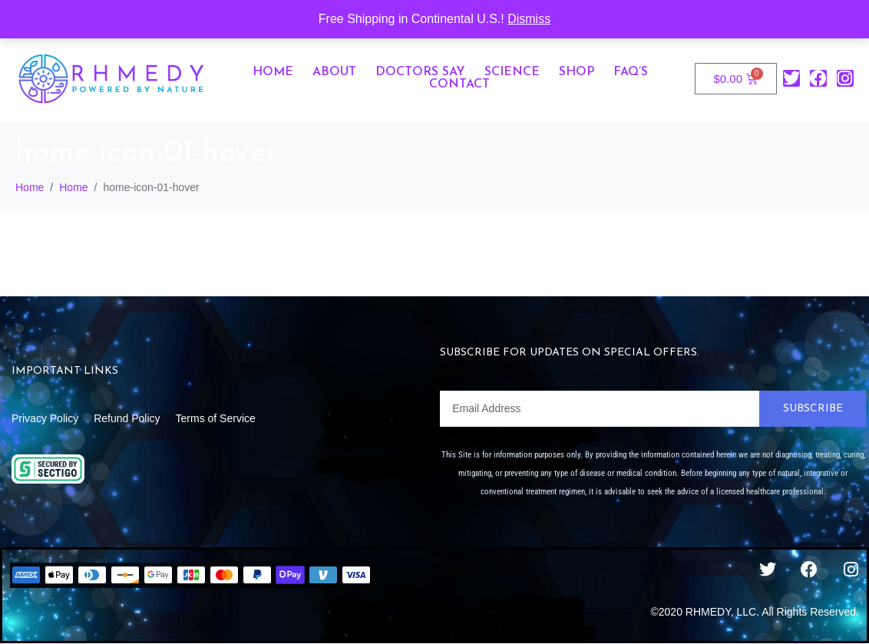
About (334, 72)
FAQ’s (630, 72)
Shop (576, 72)
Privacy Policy (45, 418)
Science (512, 72)
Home (273, 72)
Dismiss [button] (528, 18)
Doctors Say (420, 72)
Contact (459, 84)
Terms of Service (216, 418)
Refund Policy (127, 418)
